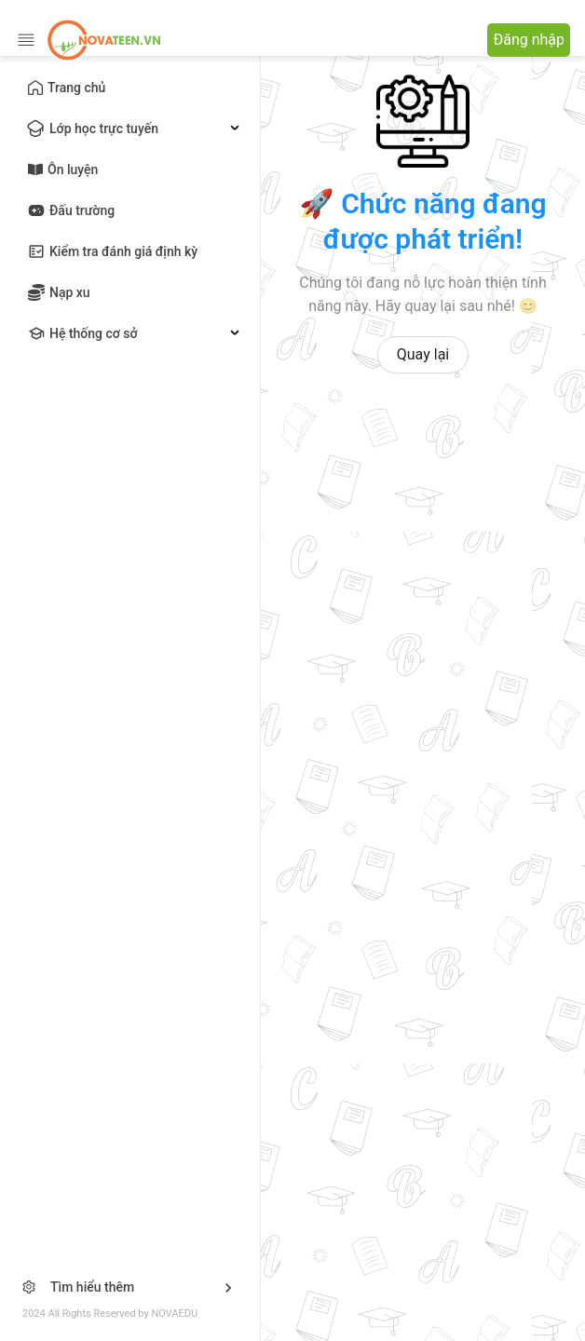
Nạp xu (69, 292)
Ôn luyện (73, 169)
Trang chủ (76, 87)
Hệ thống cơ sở (93, 333)
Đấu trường (82, 210)
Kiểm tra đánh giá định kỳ (123, 251)
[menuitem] (130, 87)
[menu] (130, 210)
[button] (130, 1287)
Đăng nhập (529, 39)
